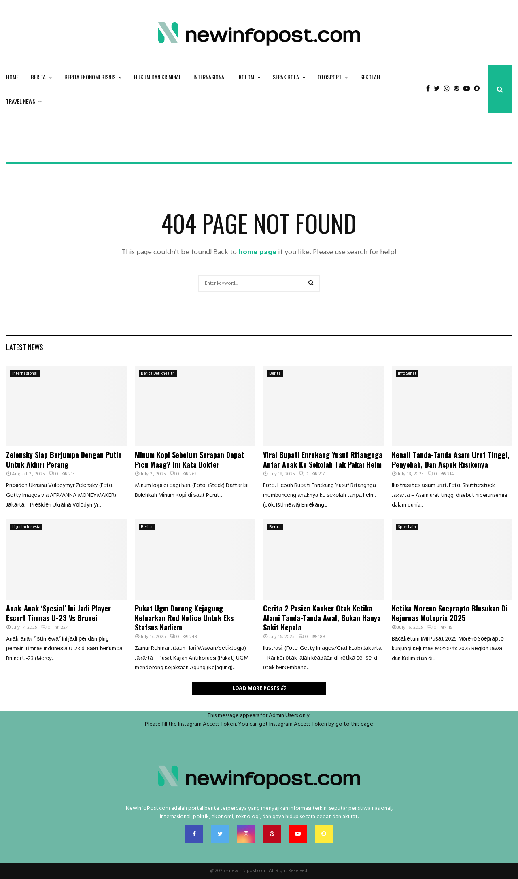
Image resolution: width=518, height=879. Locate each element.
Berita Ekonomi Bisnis (89, 76)
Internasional (210, 76)
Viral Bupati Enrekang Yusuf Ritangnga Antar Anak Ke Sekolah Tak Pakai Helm (322, 459)
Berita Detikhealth (158, 373)
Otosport (330, 76)
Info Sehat (407, 373)
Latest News (24, 347)
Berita (38, 76)
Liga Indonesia (26, 527)
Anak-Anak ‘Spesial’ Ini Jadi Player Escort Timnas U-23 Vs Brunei (58, 613)
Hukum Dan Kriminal (157, 76)
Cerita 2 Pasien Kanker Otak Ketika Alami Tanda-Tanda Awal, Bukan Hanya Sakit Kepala (322, 617)
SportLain (407, 527)
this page (362, 724)
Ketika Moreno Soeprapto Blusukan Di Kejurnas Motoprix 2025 (449, 613)
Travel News (20, 101)
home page (257, 252)
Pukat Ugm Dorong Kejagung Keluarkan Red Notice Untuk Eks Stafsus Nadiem (184, 617)
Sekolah (370, 76)
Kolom (246, 76)
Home (12, 76)
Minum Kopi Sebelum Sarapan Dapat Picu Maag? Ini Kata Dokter (189, 459)
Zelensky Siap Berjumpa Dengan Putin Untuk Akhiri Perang (64, 459)
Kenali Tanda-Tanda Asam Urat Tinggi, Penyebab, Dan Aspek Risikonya (451, 459)
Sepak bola (286, 76)
